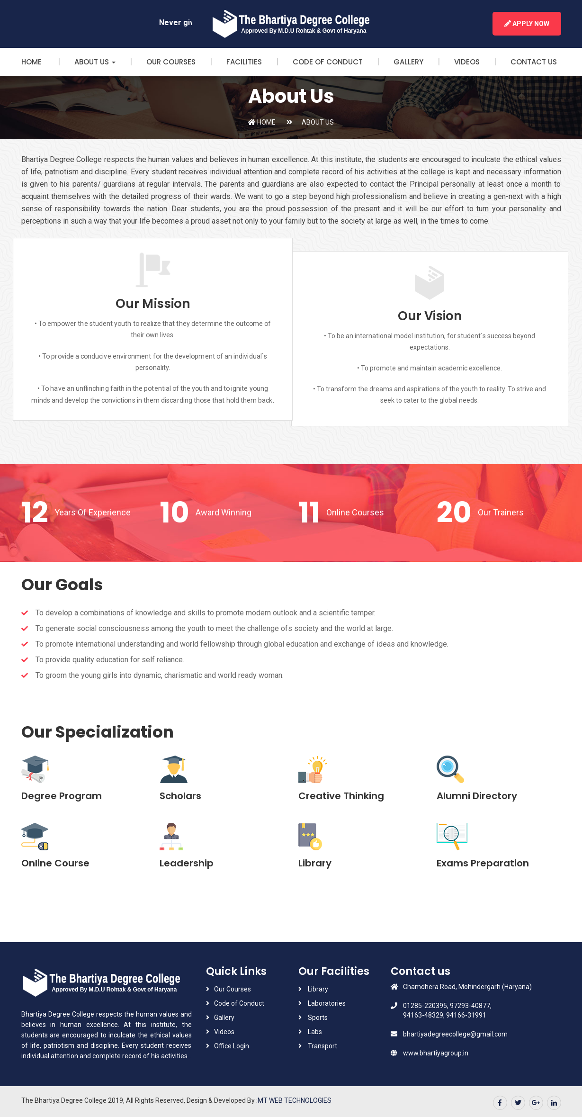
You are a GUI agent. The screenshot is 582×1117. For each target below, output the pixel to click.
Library (317, 989)
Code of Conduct (328, 62)
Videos (467, 62)
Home (32, 62)
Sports (317, 1017)
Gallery (408, 62)
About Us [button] (95, 62)
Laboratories (326, 1003)
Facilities (244, 62)
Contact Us (533, 62)
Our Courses (171, 62)
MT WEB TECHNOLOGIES (294, 1100)
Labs (314, 1032)
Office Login (231, 1046)
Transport (321, 1046)
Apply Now (526, 23)
